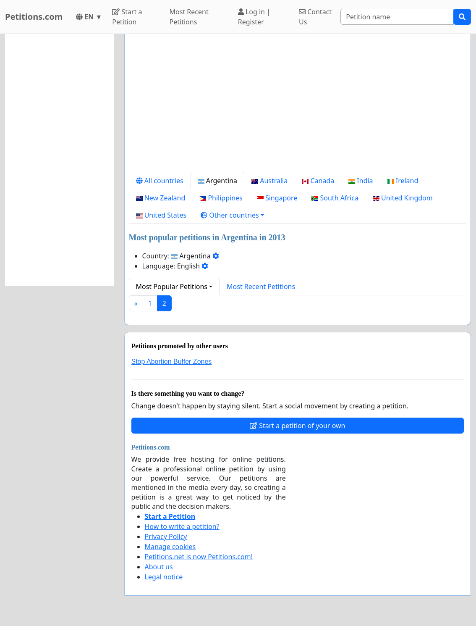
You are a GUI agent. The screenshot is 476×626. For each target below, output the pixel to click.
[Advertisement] (298, 106)
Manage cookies (170, 546)
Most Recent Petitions (189, 16)
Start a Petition (127, 16)
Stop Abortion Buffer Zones (171, 361)
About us (159, 566)
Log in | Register (254, 16)
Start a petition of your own (297, 425)
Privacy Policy (166, 536)
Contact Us (315, 16)
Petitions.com (34, 16)
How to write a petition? (182, 526)
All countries (159, 180)
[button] (232, 215)
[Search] (397, 17)
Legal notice (164, 576)
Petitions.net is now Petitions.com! (199, 556)
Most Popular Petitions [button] (172, 286)
